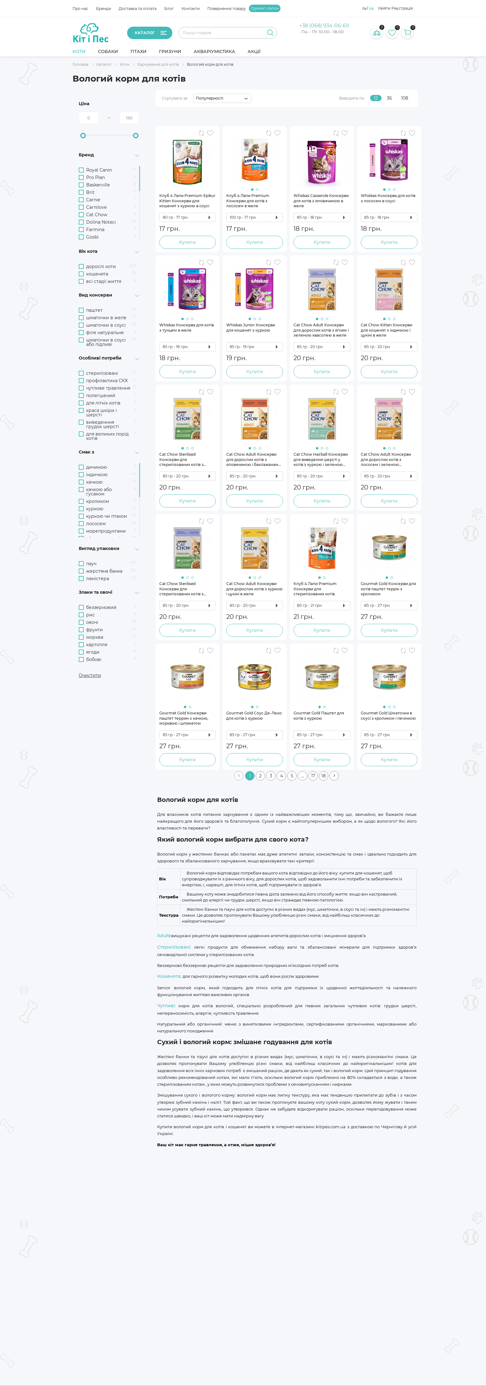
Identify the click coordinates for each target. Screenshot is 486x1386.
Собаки (108, 51)
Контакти (191, 8)
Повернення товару (226, 8)
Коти (79, 51)
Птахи (138, 51)
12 (376, 98)
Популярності (209, 98)
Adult (163, 935)
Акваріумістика (214, 51)
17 (313, 776)
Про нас (80, 8)
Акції (254, 51)
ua (371, 8)
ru (364, 8)
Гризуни (170, 51)
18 (323, 776)
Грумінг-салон (265, 8)
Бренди (103, 8)
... (302, 776)
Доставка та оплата (138, 8)
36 (389, 98)
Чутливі (166, 1005)
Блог (169, 8)
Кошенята (168, 976)
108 (404, 98)
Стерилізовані (173, 947)
